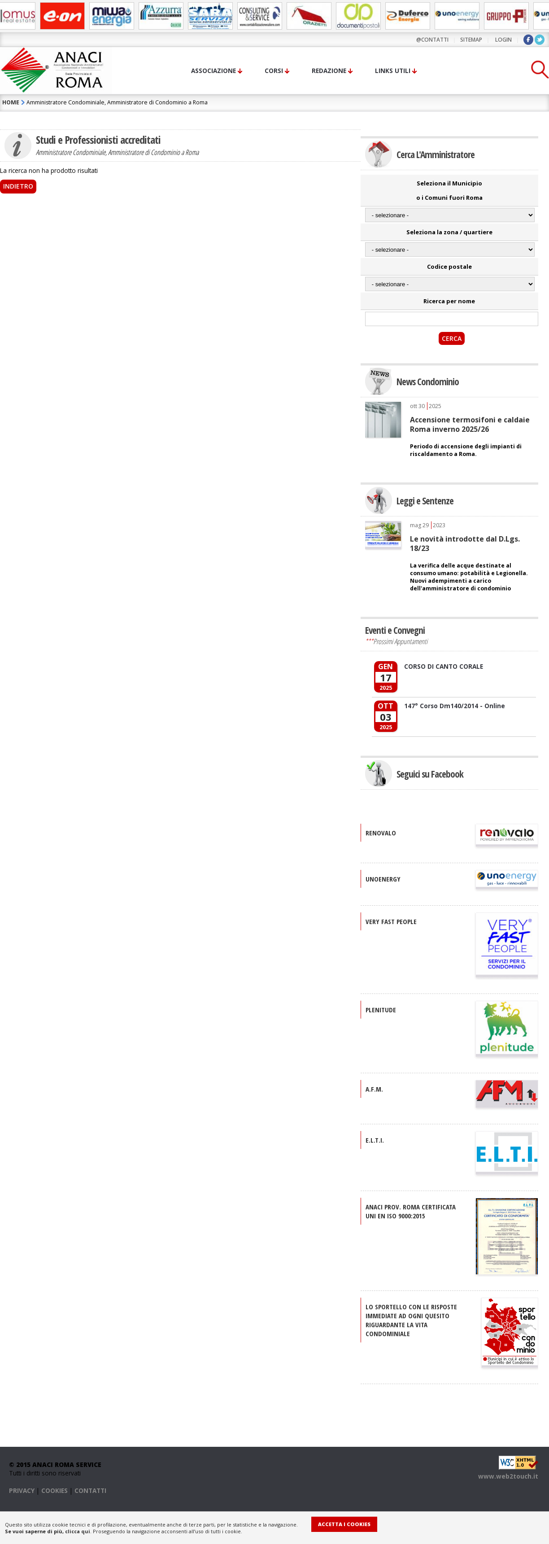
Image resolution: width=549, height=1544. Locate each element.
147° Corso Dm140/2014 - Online (454, 705)
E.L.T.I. (375, 1139)
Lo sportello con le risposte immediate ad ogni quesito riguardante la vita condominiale (411, 1320)
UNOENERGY (383, 878)
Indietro (18, 186)
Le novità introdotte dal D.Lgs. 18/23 (465, 543)
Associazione (213, 70)
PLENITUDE (381, 1009)
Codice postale (449, 266)
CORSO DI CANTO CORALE (443, 666)
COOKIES (54, 1490)
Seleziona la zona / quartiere (449, 232)
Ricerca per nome (449, 301)
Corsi (274, 70)
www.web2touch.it (508, 1476)
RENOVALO (381, 832)
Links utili (392, 70)
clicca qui (77, 1531)
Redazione (329, 70)
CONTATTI (90, 1490)
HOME (10, 102)
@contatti (432, 39)
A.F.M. (374, 1088)
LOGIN (503, 39)
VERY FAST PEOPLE (391, 921)
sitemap (471, 39)
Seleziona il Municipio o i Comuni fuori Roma (449, 190)
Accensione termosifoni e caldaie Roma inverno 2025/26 (470, 424)
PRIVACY (22, 1490)
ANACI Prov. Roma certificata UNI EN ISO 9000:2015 (411, 1211)
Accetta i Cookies (344, 1524)
